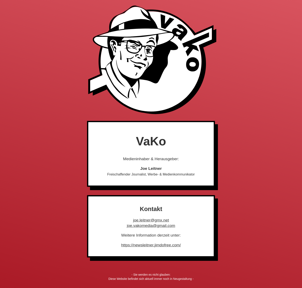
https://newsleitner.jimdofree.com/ (151, 245)
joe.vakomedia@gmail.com (151, 225)
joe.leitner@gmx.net (151, 220)
